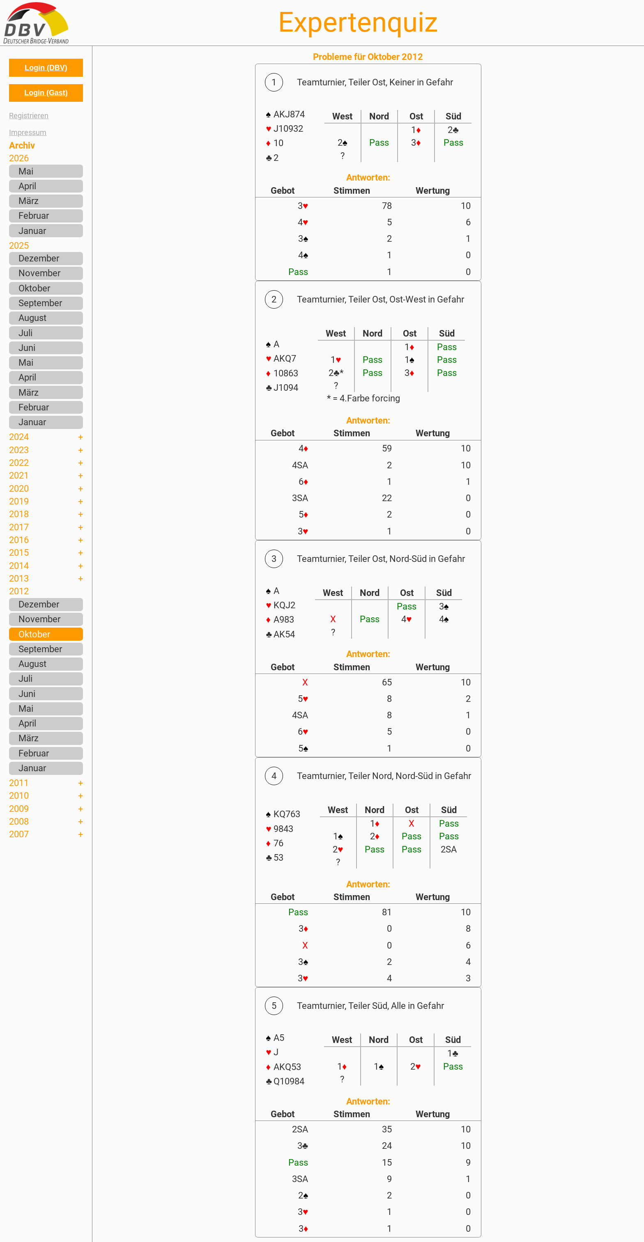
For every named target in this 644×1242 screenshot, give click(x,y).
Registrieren (28, 115)
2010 (19, 795)
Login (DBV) (46, 68)
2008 (19, 821)
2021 (19, 475)
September (40, 303)
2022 (19, 462)
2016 (19, 539)
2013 (19, 578)
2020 (19, 488)
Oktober (34, 288)
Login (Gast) (45, 93)
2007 (19, 834)
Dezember (38, 258)
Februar (33, 215)
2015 (19, 552)
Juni (26, 347)
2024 (19, 436)
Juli (25, 333)
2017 (19, 527)
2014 (19, 565)
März (28, 200)
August (32, 317)
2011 (19, 782)
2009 (19, 808)
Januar (32, 230)
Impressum (27, 132)
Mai (25, 171)
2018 (19, 514)
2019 (19, 501)
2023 (19, 450)
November (39, 273)
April (27, 186)
